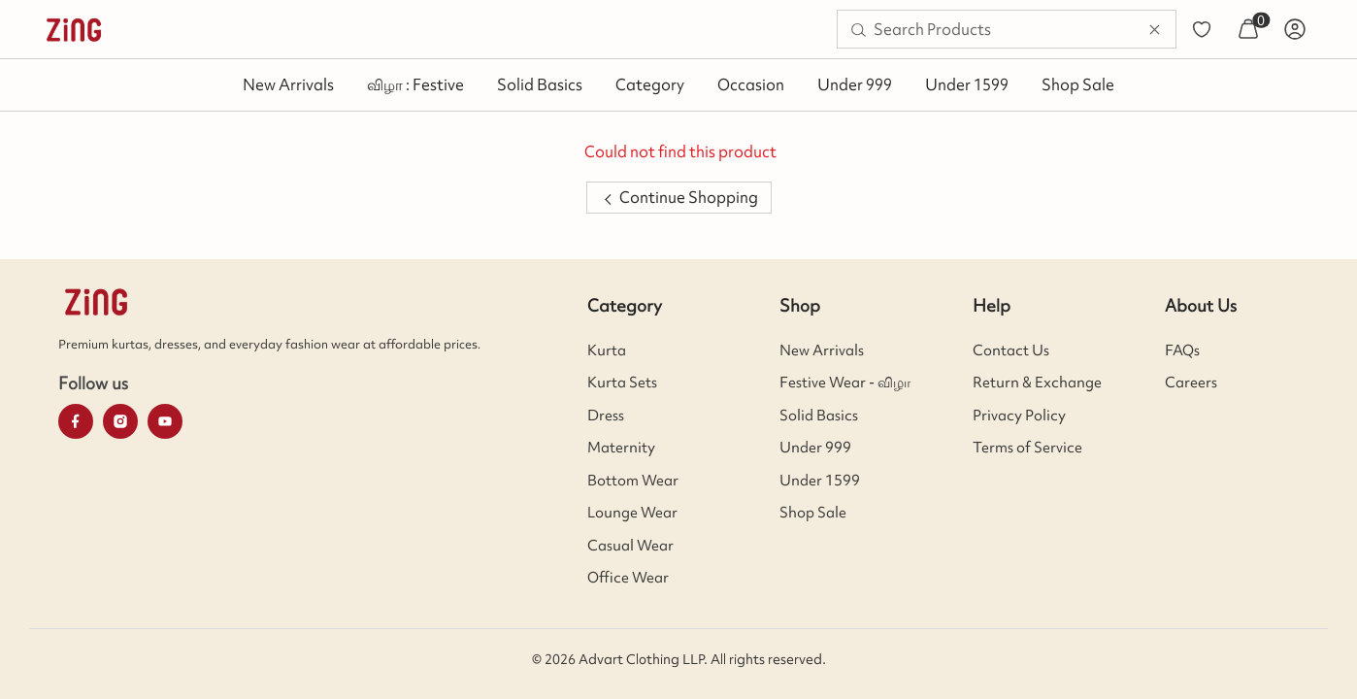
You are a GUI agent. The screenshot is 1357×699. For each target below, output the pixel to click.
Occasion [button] (750, 84)
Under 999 (854, 84)
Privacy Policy (1019, 415)
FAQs (1182, 350)
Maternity (621, 447)
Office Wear (628, 577)
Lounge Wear (632, 512)
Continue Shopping (679, 197)
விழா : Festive (415, 84)
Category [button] (649, 84)
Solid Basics (539, 84)
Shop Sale (1078, 84)
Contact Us (1011, 350)
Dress (605, 415)
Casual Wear (630, 545)
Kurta (606, 350)
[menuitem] (74, 29)
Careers (1191, 382)
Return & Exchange (1037, 382)
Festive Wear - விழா (844, 382)
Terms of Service (1027, 447)
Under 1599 (967, 84)
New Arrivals (288, 84)
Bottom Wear (632, 480)
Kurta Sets (622, 382)
